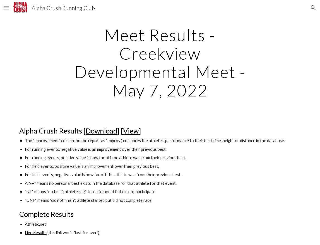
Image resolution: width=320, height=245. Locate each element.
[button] (6, 7)
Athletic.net (35, 224)
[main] (160, 62)
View (131, 131)
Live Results (36, 232)
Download (101, 131)
